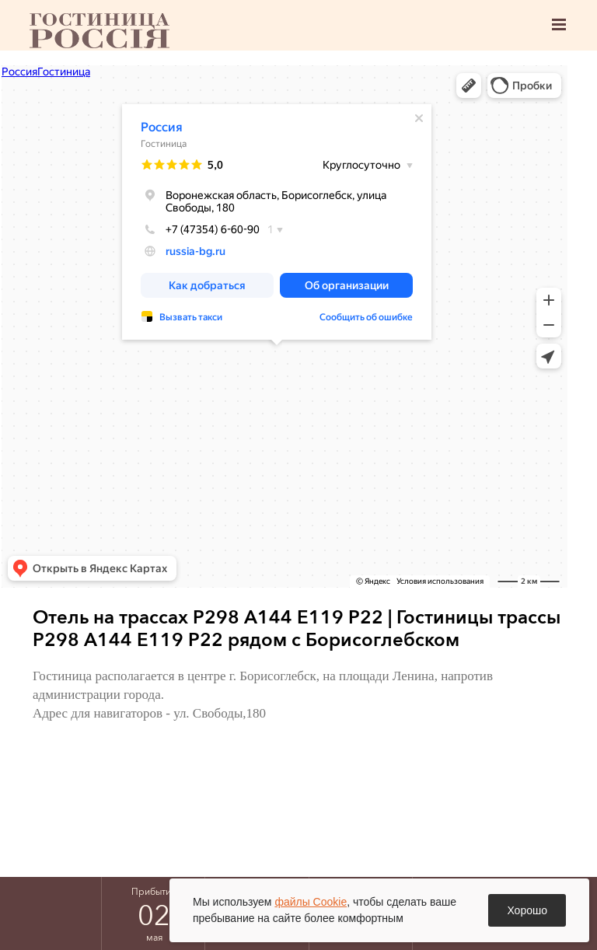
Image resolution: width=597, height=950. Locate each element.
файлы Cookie (310, 902)
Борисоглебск (99, 30)
